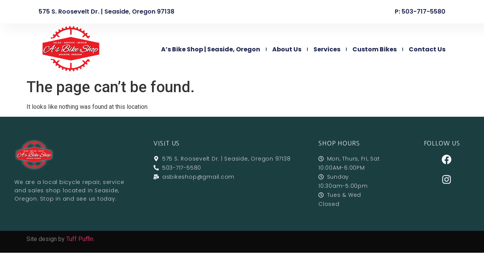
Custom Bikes (374, 49)
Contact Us (427, 49)
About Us (286, 49)
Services (326, 49)
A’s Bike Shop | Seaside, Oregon (210, 49)
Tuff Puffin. (80, 239)
